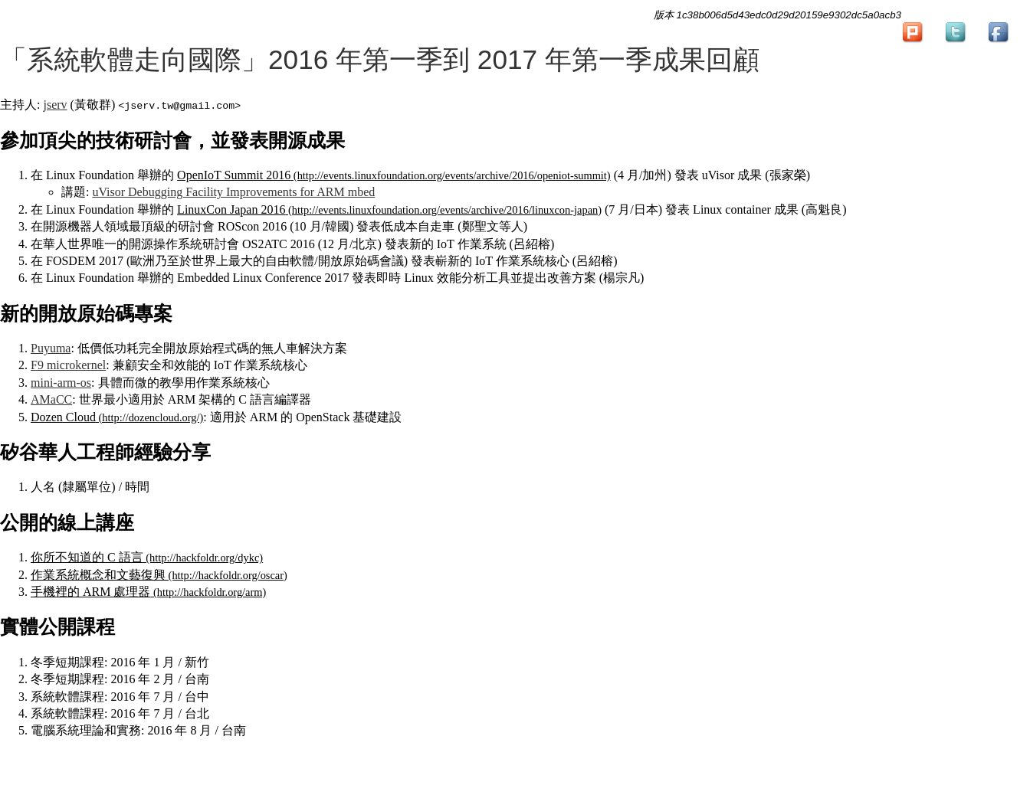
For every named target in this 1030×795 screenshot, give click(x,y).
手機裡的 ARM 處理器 (90, 591)
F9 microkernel (68, 364)
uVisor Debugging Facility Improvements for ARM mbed (233, 191)
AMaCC (51, 399)
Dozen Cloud (63, 417)
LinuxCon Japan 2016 (231, 209)
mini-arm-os (61, 382)
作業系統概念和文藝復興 (98, 574)
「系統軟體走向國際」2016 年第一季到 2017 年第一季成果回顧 (379, 59)
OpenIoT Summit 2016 (233, 175)
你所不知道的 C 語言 (87, 557)
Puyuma (51, 348)
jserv (55, 104)
